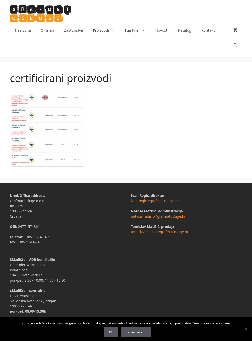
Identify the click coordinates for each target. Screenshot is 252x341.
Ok (111, 332)
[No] (245, 328)
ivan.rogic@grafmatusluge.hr (154, 200)
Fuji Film (137, 30)
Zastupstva (73, 30)
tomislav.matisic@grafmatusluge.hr (159, 231)
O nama (47, 30)
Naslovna (23, 30)
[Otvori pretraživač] (235, 44)
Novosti (161, 30)
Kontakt (208, 30)
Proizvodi (106, 30)
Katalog (184, 30)
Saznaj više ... (136, 332)
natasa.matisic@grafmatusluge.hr (158, 216)
